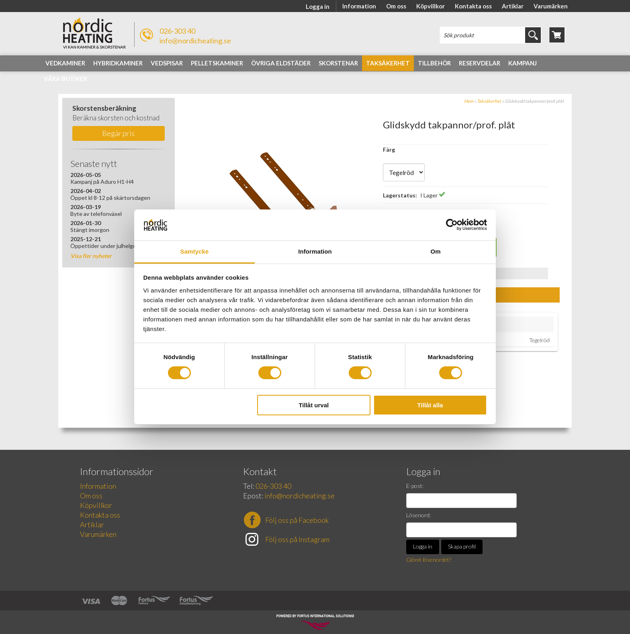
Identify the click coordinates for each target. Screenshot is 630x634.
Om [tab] (435, 251)
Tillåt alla (430, 405)
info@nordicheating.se (195, 40)
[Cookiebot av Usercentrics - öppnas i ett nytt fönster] (452, 225)
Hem (468, 101)
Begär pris (118, 133)
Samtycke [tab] (194, 251)
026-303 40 (177, 30)
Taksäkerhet (489, 101)
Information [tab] (315, 251)
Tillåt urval (314, 405)
